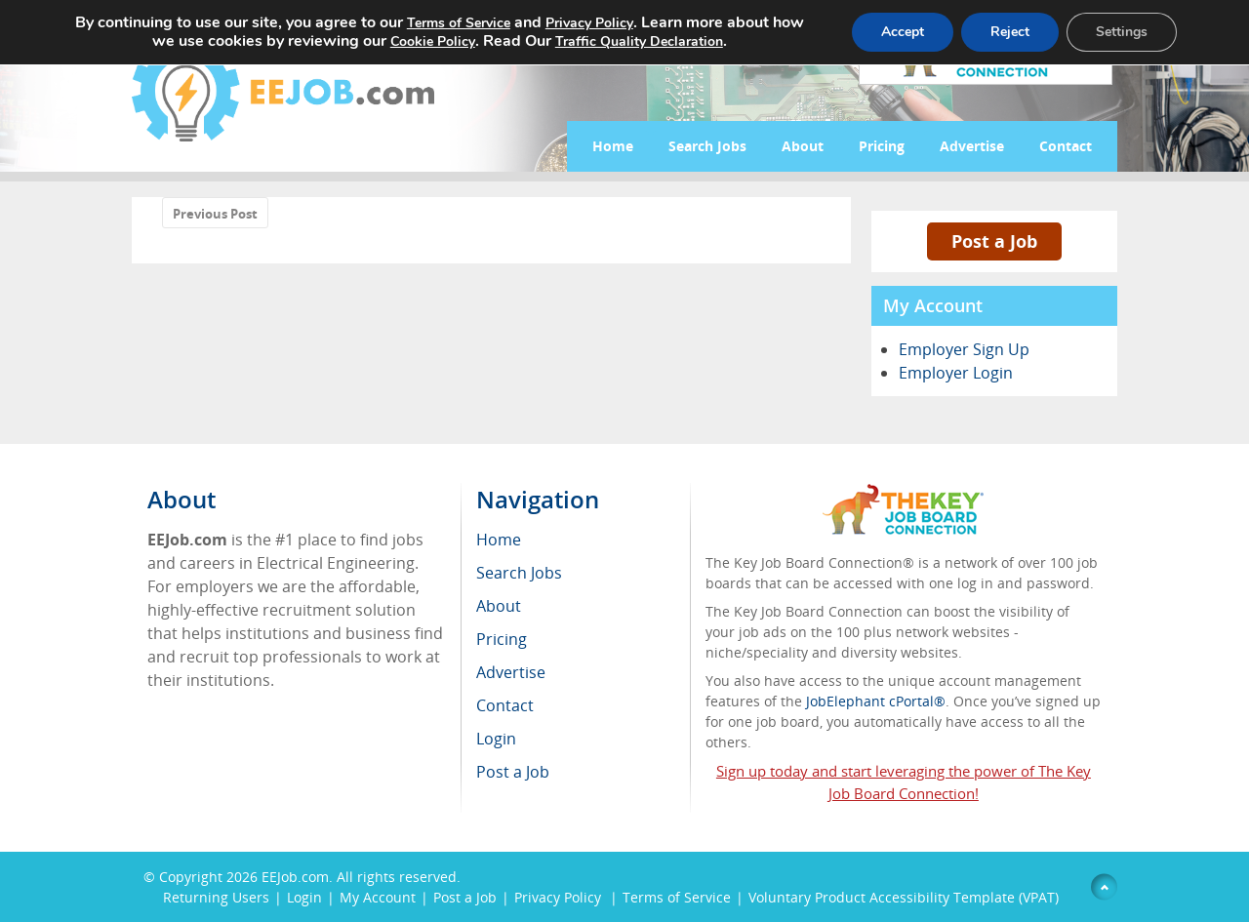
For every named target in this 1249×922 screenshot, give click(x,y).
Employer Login (956, 372)
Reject (1009, 31)
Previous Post (215, 213)
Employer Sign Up (964, 349)
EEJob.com (295, 876)
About (803, 146)
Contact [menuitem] (505, 705)
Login (304, 897)
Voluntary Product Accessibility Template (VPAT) (903, 897)
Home (612, 146)
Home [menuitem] (498, 539)
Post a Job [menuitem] (512, 771)
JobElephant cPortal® (876, 701)
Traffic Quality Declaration (639, 41)
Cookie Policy (432, 41)
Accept (902, 31)
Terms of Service (677, 897)
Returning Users (216, 897)
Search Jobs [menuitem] (519, 572)
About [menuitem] (498, 606)
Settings (1122, 31)
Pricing (882, 146)
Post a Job (994, 241)
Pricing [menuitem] (501, 639)
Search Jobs (707, 146)
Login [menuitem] (496, 738)
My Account (378, 897)
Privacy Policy (559, 897)
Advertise (972, 146)
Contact (1065, 146)
